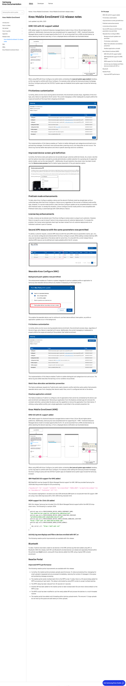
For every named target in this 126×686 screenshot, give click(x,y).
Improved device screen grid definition (113, 20)
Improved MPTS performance (112, 74)
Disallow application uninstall (112, 48)
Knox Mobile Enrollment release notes (61, 12)
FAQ (3, 44)
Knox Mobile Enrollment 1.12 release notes (13, 40)
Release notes (6, 37)
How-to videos (6, 25)
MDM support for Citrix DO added (113, 61)
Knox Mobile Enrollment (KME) (111, 51)
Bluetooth (105, 69)
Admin (31, 3)
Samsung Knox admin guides (10, 12)
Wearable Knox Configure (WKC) (111, 34)
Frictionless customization (110, 18)
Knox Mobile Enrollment (41, 12)
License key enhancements (110, 26)
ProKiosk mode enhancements (111, 23)
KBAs (3, 47)
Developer (41, 3)
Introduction (5, 23)
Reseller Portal (106, 72)
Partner (50, 3)
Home (30, 12)
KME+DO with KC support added (111, 15)
